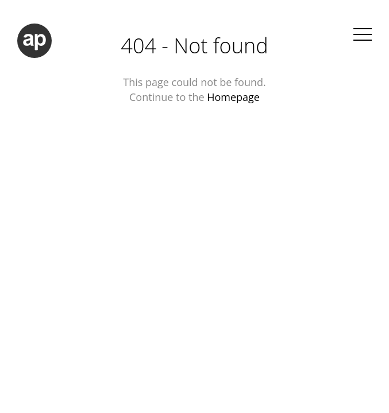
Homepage (233, 97)
